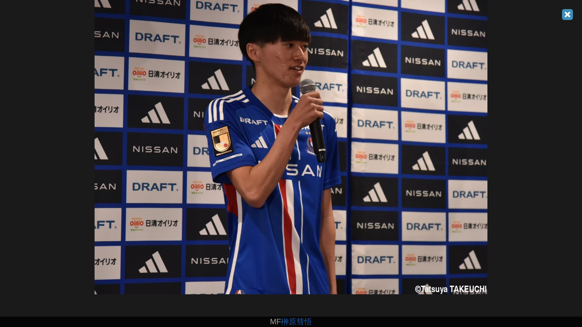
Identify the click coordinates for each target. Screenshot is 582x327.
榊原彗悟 (296, 321)
